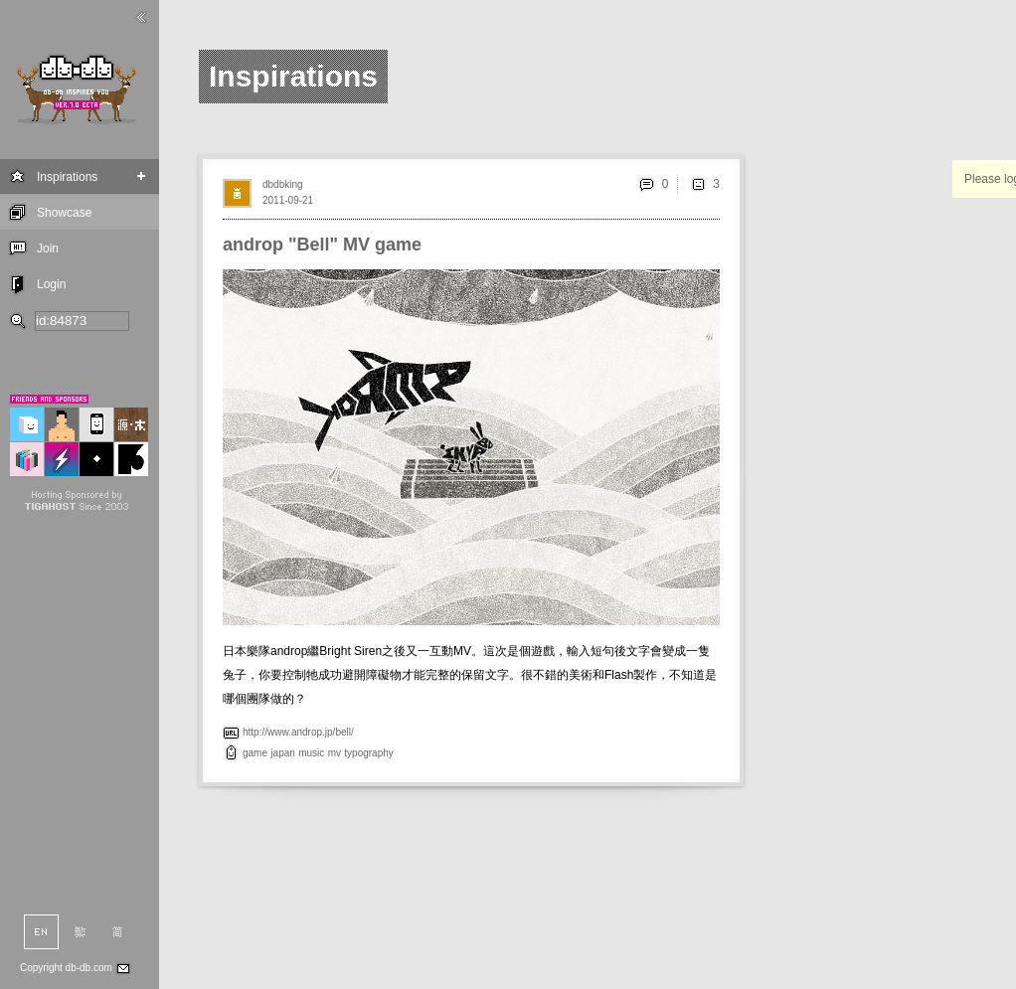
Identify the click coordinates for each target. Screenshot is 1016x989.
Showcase (64, 213)
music (311, 752)
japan (282, 752)
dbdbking (282, 184)
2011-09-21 (287, 200)
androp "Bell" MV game (322, 244)
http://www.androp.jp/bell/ (298, 732)
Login (51, 284)
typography (368, 752)
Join (48, 248)
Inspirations (67, 177)
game (255, 752)
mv (334, 752)
